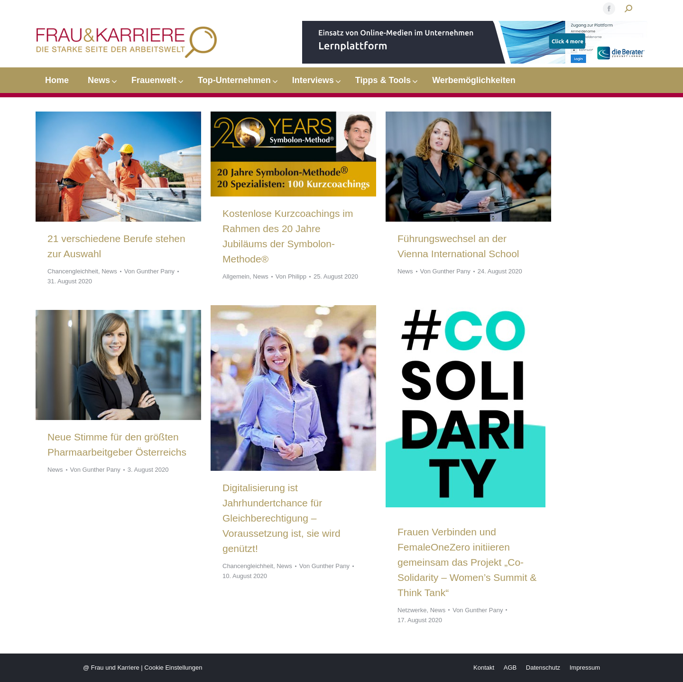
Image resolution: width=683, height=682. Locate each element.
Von (149, 271)
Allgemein (235, 276)
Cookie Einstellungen (173, 667)
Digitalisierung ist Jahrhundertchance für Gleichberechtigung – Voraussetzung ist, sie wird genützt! (281, 518)
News (109, 271)
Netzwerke (411, 610)
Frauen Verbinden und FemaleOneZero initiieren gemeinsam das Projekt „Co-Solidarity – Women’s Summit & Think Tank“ (466, 562)
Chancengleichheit (72, 271)
